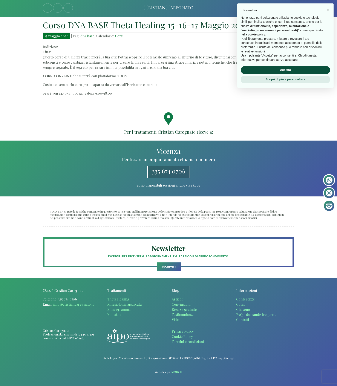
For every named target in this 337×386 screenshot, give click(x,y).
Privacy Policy (183, 331)
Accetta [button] (285, 365)
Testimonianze (183, 314)
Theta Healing (118, 299)
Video (176, 319)
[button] (328, 305)
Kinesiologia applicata (124, 304)
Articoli (177, 299)
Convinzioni (181, 304)
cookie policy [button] (256, 329)
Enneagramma (118, 309)
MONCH (176, 372)
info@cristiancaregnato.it (73, 304)
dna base (87, 36)
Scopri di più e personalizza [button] (285, 374)
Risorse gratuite (184, 309)
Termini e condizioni (188, 341)
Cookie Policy (182, 336)
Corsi (119, 36)
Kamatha (114, 314)
